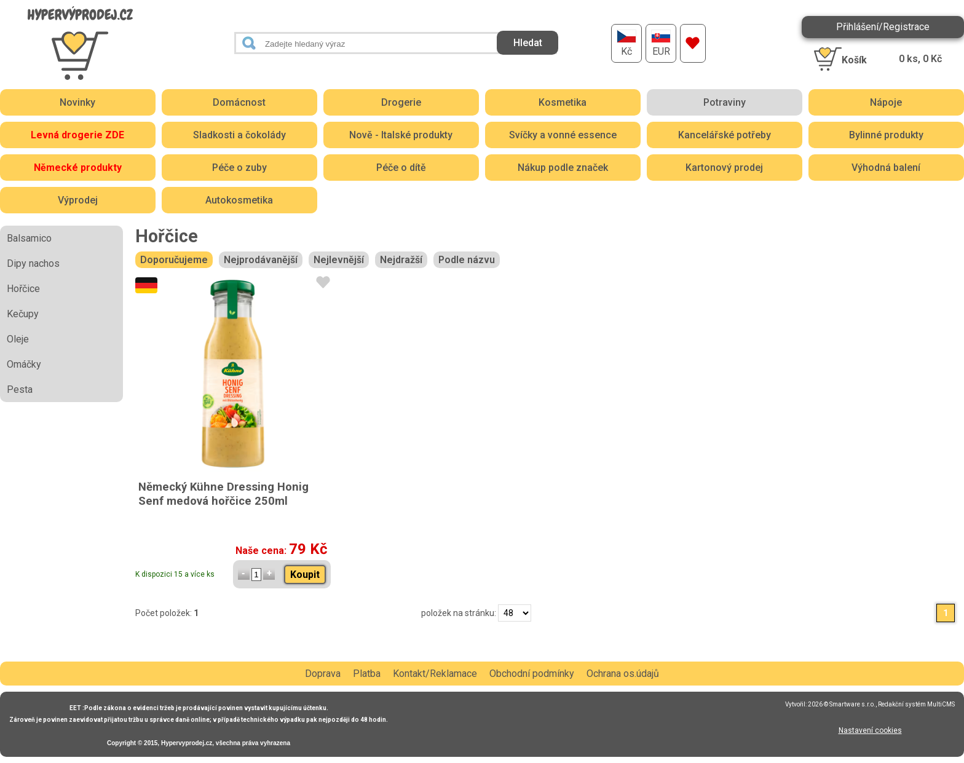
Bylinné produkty (886, 135)
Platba (367, 673)
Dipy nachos (33, 263)
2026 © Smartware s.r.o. (841, 704)
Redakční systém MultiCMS (916, 704)
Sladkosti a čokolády (239, 135)
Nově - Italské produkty (400, 135)
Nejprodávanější (261, 260)
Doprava (323, 673)
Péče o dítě (401, 167)
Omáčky (24, 364)
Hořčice (23, 289)
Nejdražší (401, 260)
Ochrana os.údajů (623, 673)
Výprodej (78, 200)
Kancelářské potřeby (724, 135)
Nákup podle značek (563, 167)
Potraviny (724, 102)
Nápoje (886, 102)
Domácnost (239, 102)
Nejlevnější (339, 260)
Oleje (18, 339)
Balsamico (29, 238)
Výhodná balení (885, 167)
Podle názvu (466, 260)
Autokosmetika (239, 200)
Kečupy (23, 314)
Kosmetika (563, 102)
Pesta (20, 389)
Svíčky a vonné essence (563, 135)
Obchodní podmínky (531, 673)
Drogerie (401, 102)
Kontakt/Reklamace (435, 673)
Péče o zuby (239, 167)
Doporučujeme (174, 260)
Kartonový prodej (724, 167)
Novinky (77, 102)
